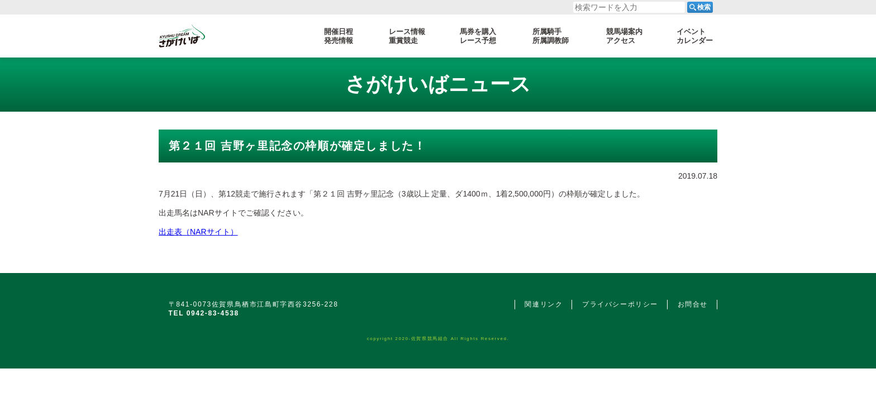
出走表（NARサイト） (198, 231)
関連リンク (544, 304)
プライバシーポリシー (620, 304)
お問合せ (693, 304)
